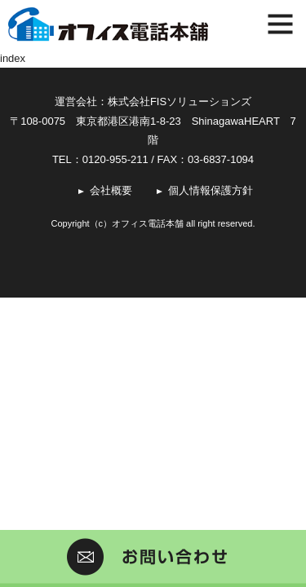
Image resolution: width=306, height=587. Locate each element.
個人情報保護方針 (210, 190)
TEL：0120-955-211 (100, 159)
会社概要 (111, 190)
